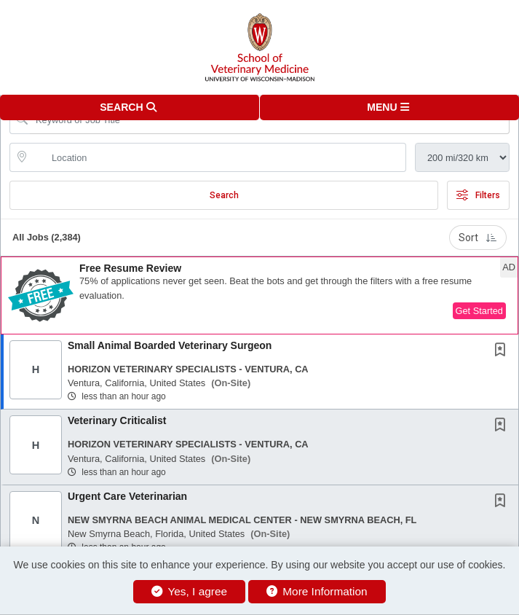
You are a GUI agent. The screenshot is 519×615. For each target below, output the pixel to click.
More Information (317, 591)
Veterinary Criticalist (117, 420)
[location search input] (218, 157)
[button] (390, 107)
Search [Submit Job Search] (224, 195)
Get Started (479, 310)
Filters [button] (478, 195)
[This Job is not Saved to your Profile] (503, 351)
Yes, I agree (189, 591)
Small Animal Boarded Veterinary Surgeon (170, 345)
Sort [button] (478, 237)
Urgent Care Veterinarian (127, 496)
